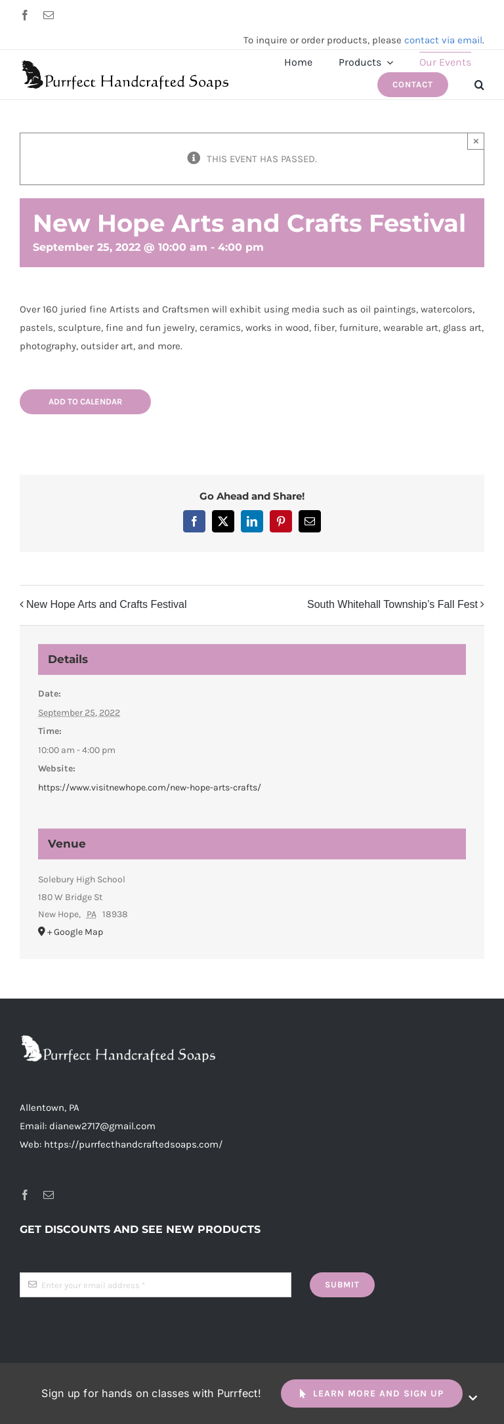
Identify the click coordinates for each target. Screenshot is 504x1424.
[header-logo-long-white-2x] (118, 1039)
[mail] (48, 15)
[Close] (473, 1398)
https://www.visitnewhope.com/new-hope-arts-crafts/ (149, 787)
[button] (479, 84)
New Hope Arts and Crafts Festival (106, 604)
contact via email (443, 40)
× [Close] (476, 140)
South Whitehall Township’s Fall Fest (392, 604)
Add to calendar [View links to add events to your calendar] (85, 401)
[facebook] (25, 15)
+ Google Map (75, 932)
